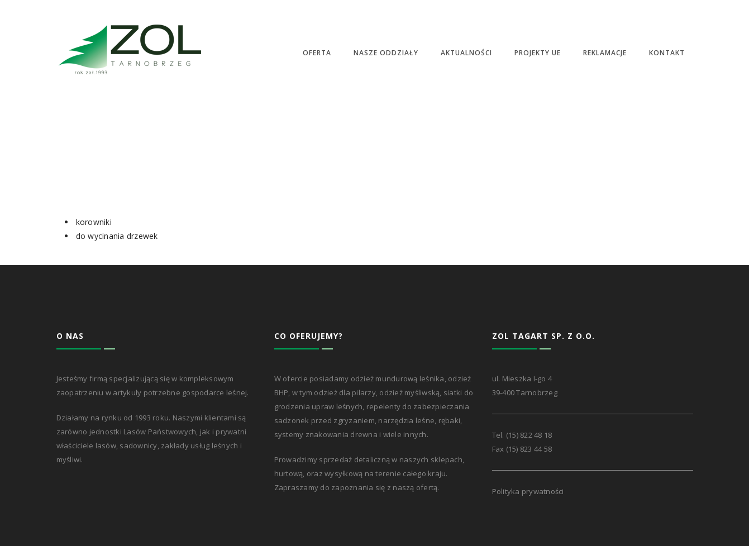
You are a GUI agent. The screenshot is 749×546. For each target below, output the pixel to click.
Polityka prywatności (528, 491)
